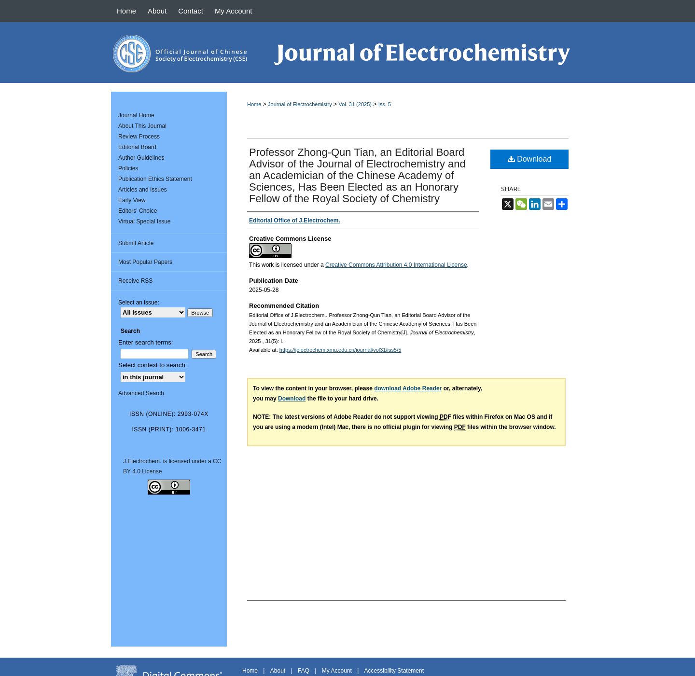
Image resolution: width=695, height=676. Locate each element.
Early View (131, 200)
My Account (337, 670)
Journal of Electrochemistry (300, 104)
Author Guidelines (141, 157)
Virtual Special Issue (144, 221)
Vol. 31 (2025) (355, 104)
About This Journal (142, 126)
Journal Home (136, 115)
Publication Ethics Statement (155, 179)
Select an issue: (138, 302)
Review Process (139, 136)
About (277, 670)
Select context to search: (152, 365)
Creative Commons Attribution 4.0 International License (396, 265)
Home (254, 104)
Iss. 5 (384, 104)
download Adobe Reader (408, 388)
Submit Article (135, 243)
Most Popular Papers (145, 262)
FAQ (303, 670)
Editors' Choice (137, 210)
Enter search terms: (145, 342)
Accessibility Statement (394, 670)
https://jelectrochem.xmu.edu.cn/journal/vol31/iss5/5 (340, 350)
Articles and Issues (142, 189)
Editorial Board (137, 147)
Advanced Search (141, 393)
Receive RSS (135, 280)
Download (530, 159)
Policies (128, 168)
